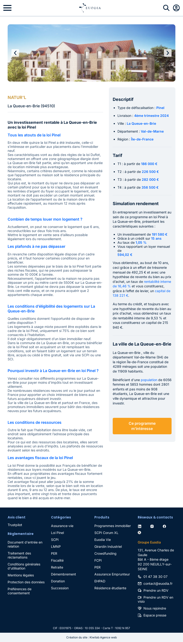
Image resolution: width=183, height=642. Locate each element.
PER (54, 553)
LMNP (56, 546)
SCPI (55, 540)
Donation (58, 581)
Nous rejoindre (154, 608)
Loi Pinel (57, 533)
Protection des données (26, 582)
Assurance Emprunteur (112, 574)
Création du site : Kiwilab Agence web (91, 637)
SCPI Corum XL (106, 533)
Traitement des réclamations (19, 555)
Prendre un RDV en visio (155, 599)
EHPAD (99, 581)
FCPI (98, 560)
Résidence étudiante (110, 588)
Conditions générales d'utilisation (24, 566)
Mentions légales (21, 575)
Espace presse (154, 615)
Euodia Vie (102, 540)
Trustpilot (15, 525)
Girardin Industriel (108, 546)
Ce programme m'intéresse (142, 426)
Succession (60, 588)
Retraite (57, 567)
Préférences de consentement (19, 591)
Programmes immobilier (112, 526)
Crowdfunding (105, 553)
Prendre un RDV (155, 590)
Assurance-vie (62, 526)
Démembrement (63, 574)
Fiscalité (57, 560)
